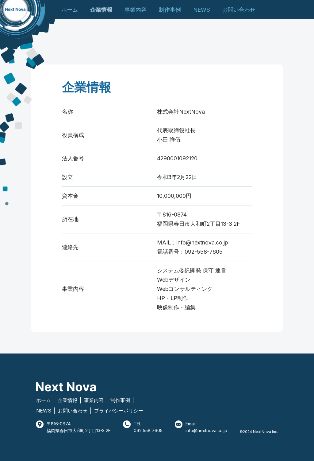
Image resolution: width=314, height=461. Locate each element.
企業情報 (101, 9)
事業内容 (135, 9)
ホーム (69, 9)
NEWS (201, 9)
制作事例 (170, 9)
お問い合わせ (238, 9)
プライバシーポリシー (118, 411)
